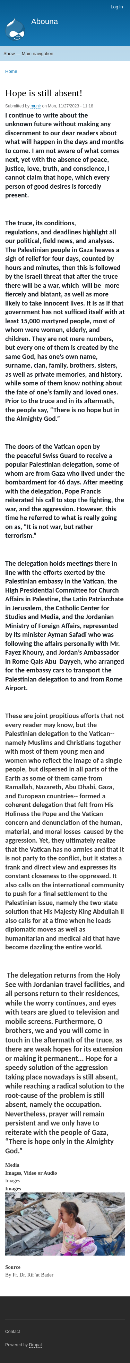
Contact (12, 1331)
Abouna (44, 21)
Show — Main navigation (28, 53)
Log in (117, 6)
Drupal (35, 1344)
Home (11, 71)
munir (36, 106)
